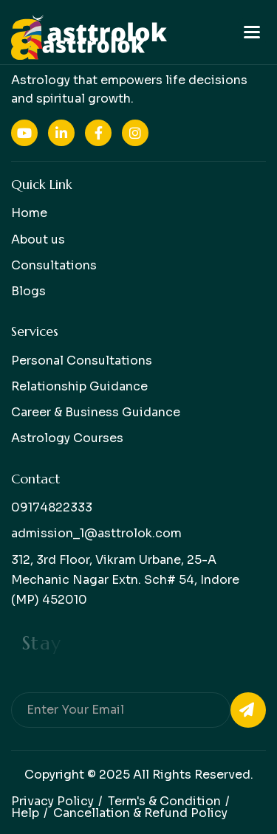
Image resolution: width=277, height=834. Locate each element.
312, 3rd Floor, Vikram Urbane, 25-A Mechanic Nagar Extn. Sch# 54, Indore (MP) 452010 (125, 579)
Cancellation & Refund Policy (140, 813)
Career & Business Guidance (95, 412)
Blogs (28, 291)
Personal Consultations (81, 360)
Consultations (54, 265)
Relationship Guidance (79, 386)
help (25, 813)
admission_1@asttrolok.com (96, 533)
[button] (252, 32)
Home (29, 213)
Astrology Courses (67, 438)
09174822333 (51, 507)
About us (38, 239)
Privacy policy (52, 801)
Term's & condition (164, 801)
